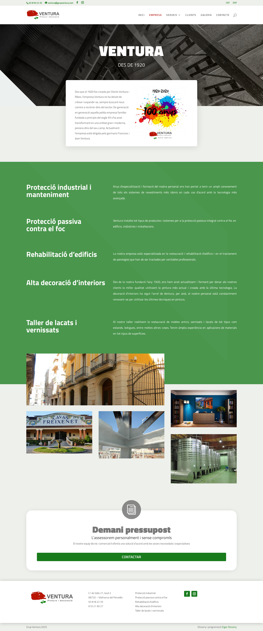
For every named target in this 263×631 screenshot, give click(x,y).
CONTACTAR (131, 557)
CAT (228, 3)
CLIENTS (190, 15)
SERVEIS (171, 15)
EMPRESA (155, 15)
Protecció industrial (145, 593)
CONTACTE (222, 15)
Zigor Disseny (229, 627)
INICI (141, 15)
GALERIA (206, 15)
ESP (235, 3)
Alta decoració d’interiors (148, 606)
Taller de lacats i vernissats (149, 610)
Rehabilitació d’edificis (147, 602)
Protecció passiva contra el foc (151, 597)
